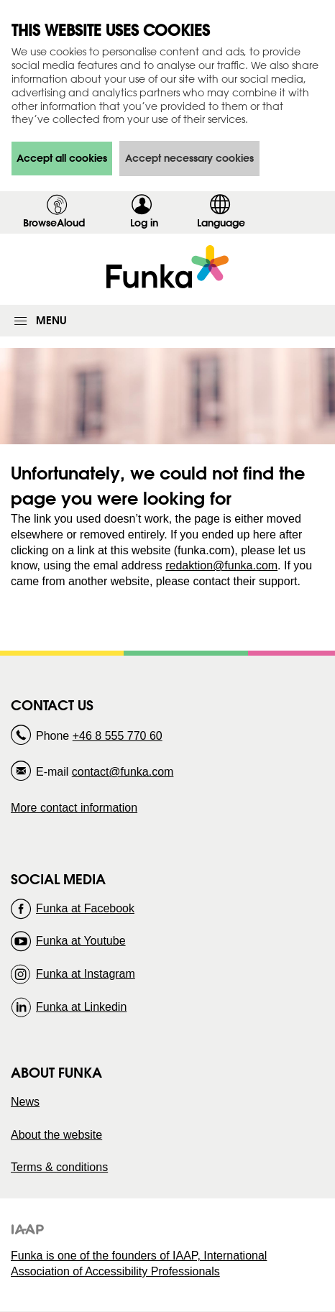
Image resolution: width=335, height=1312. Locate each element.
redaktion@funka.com (221, 565)
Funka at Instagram (85, 974)
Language (221, 222)
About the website (56, 1135)
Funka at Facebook (85, 908)
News (25, 1102)
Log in (149, 225)
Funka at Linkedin (81, 1007)
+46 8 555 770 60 (117, 736)
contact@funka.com (123, 772)
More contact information (74, 808)
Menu (51, 320)
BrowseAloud (54, 222)
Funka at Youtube (81, 941)
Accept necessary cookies (189, 158)
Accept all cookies (62, 158)
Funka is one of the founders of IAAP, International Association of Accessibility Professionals (139, 1263)
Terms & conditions (59, 1167)
